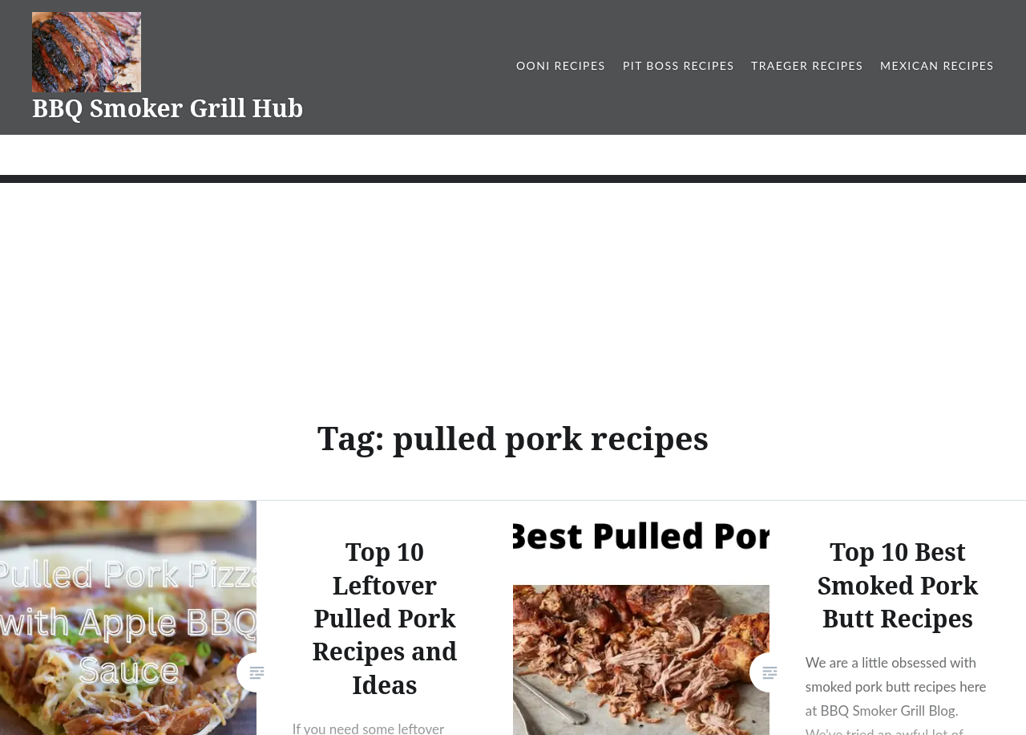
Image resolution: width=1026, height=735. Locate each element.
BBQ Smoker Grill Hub (168, 107)
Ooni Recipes (560, 65)
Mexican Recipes (937, 65)
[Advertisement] (513, 295)
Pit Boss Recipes (678, 65)
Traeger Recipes (807, 65)
